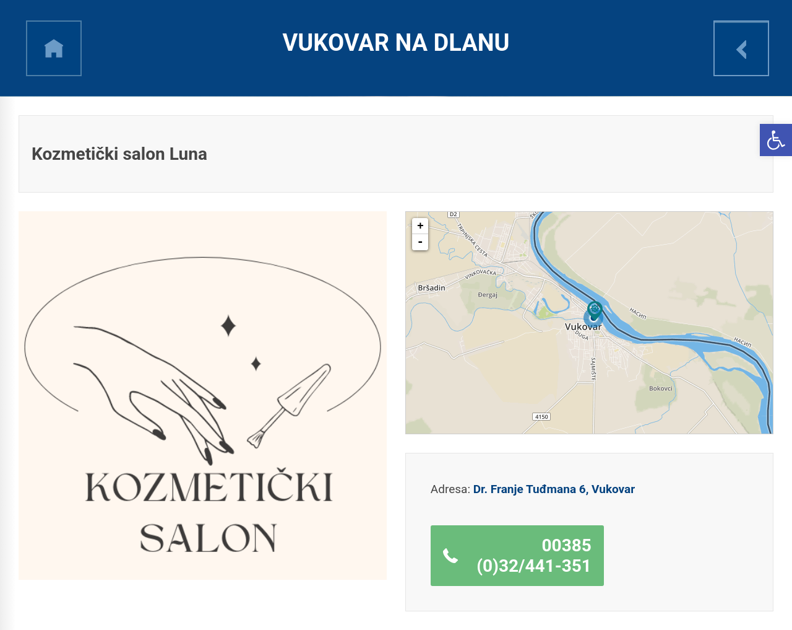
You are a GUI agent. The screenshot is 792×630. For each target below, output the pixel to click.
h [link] (54, 48)
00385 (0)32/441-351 (534, 555)
